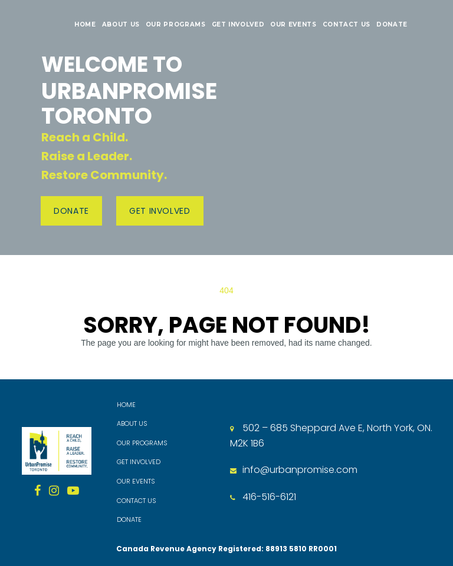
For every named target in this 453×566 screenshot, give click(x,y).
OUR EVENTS (293, 24)
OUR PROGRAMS (176, 24)
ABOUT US (121, 24)
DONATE (392, 24)
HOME (85, 24)
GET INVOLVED (238, 24)
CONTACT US (346, 24)
